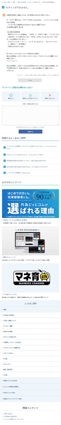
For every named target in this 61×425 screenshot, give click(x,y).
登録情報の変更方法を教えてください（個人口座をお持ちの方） (27, 161)
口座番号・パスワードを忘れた (12, 342)
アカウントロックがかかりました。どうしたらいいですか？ (25, 155)
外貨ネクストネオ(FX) (10, 381)
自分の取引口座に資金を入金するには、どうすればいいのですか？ (27, 167)
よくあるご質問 (6, 2)
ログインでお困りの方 (34, 2)
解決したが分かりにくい (30, 98)
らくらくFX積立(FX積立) (11, 387)
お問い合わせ (8, 414)
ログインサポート (12, 61)
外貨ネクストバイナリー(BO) (12, 399)
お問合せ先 (10, 70)
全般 (14, 2)
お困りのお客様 (21, 2)
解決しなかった (50, 98)
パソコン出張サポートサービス (13, 419)
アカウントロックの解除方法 (11, 348)
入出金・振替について (9, 320)
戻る (30, 80)
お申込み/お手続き (8, 315)
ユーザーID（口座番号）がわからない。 (19, 173)
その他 (5, 359)
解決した (11, 98)
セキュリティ (7, 364)
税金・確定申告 (7, 369)
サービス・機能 (7, 326)
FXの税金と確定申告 (10, 416)
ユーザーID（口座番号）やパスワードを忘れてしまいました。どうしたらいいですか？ (32, 147)
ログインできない (8, 353)
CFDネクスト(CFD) (9, 393)
